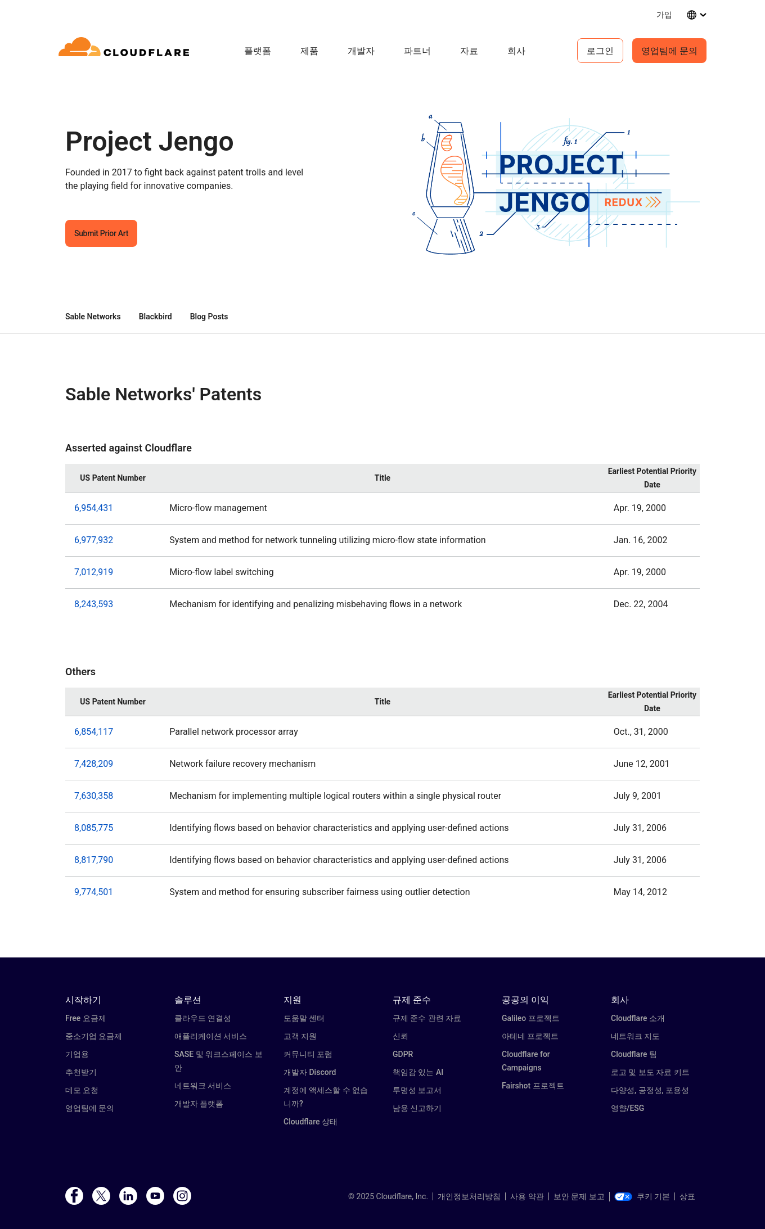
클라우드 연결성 (202, 1018)
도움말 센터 (304, 1018)
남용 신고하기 (417, 1108)
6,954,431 (93, 508)
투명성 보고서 (417, 1090)
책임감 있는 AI (418, 1072)
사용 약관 (526, 1196)
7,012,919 (93, 572)
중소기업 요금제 (93, 1036)
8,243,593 (93, 604)
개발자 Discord (310, 1072)
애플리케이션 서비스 (210, 1036)
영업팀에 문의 (669, 50)
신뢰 (400, 1036)
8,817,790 (93, 860)
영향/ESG (627, 1108)
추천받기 (81, 1072)
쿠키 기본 (642, 1196)
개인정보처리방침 (469, 1196)
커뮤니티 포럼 (308, 1054)
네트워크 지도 (635, 1036)
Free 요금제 (85, 1018)
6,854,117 (93, 731)
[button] (546, 187)
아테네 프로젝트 (530, 1036)
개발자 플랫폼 (198, 1103)
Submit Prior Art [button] (101, 233)
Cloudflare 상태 (311, 1121)
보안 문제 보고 (579, 1196)
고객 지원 (300, 1036)
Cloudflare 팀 (634, 1054)
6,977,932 (93, 540)
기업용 (77, 1054)
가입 (664, 14)
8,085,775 (93, 828)
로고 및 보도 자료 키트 (650, 1072)
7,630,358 (93, 795)
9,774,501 (93, 892)
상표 (687, 1196)
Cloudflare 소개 (638, 1018)
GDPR (403, 1054)
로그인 (600, 50)
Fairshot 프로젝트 (533, 1085)
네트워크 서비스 (202, 1085)
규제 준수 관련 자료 (427, 1018)
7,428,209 (93, 763)
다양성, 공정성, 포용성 (650, 1090)
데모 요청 (81, 1090)
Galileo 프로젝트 (531, 1018)
